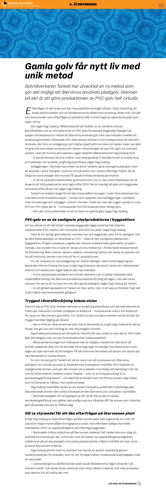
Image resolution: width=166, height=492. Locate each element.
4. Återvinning (83, 4)
